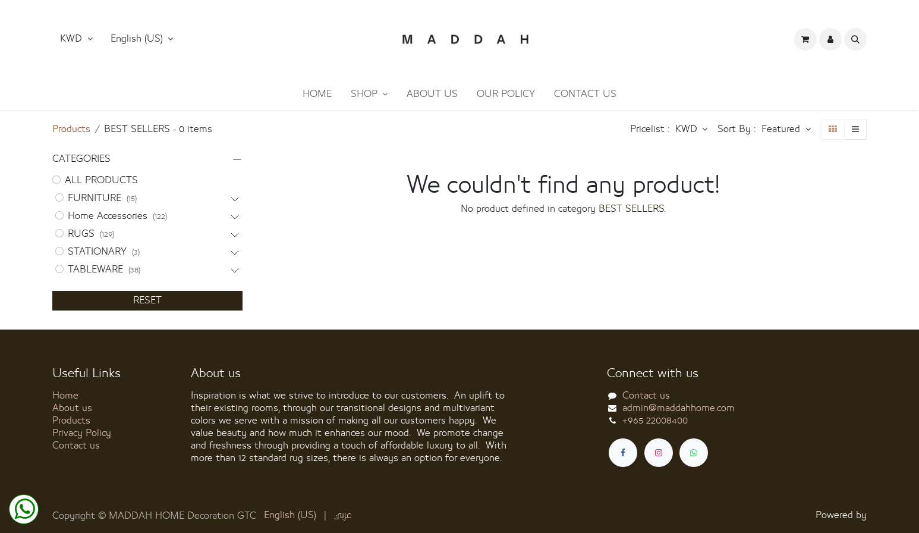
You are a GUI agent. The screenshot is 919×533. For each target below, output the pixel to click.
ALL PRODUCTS (101, 180)
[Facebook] (623, 452)
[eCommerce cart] (805, 39)
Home (65, 395)
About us (72, 408)
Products (71, 129)
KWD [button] (72, 39)
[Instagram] (658, 452)
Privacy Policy (81, 433)
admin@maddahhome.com (678, 408)
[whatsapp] (693, 452)
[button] (142, 39)
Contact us (76, 445)
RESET (147, 300)
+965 (655, 420)
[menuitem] (317, 94)
